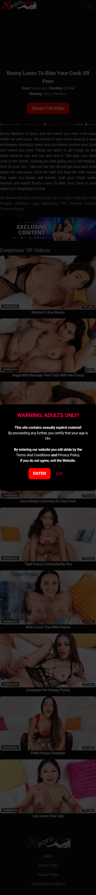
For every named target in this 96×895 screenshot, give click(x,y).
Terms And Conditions (33, 455)
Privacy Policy (68, 455)
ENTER (39, 473)
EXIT (59, 474)
